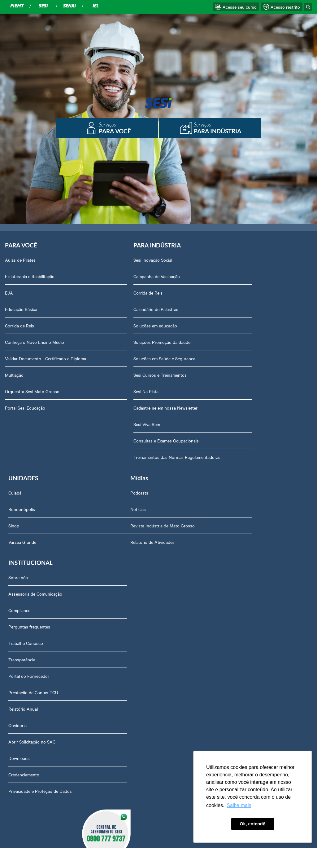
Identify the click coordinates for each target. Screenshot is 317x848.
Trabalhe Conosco (128, 560)
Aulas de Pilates (20, 260)
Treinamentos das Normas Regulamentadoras (154, 457)
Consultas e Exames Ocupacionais (143, 441)
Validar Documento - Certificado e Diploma (45, 359)
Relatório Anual (125, 625)
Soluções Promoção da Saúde (139, 342)
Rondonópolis (226, 276)
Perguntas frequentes (132, 543)
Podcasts (14, 494)
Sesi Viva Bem (124, 424)
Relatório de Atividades (27, 543)
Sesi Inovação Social (130, 260)
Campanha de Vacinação (134, 276)
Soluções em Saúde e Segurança (142, 359)
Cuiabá (219, 260)
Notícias (12, 510)
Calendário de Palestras (133, 309)
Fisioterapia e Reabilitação (29, 276)
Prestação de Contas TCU (136, 609)
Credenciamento (126, 691)
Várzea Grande (227, 309)
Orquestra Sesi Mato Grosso (32, 391)
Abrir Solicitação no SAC (134, 658)
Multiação (14, 375)
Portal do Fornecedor (131, 592)
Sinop (218, 293)
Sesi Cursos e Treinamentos (137, 375)
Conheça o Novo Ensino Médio (34, 342)
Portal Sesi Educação (25, 408)
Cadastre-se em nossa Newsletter (143, 408)
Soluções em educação (132, 326)
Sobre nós (120, 494)
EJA (9, 293)
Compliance (122, 527)
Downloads (121, 675)
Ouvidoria (120, 642)
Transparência (124, 576)
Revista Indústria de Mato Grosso (37, 527)
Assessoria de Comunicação (138, 510)
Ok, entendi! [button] (252, 823)
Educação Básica (21, 309)
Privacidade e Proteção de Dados (142, 707)
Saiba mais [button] (239, 805)
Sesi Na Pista (123, 391)
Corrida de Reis (19, 326)
